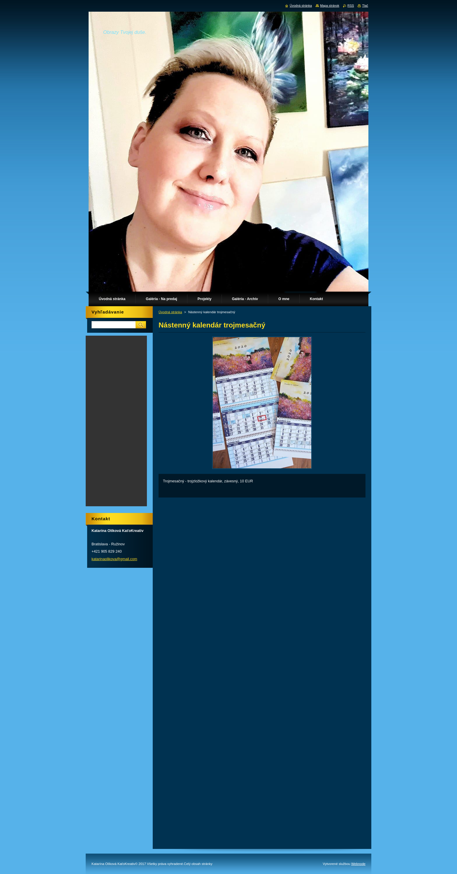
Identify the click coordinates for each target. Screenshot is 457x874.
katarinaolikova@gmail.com (114, 559)
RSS (350, 5)
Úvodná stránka (170, 312)
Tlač (365, 5)
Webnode (358, 864)
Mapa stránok (329, 5)
